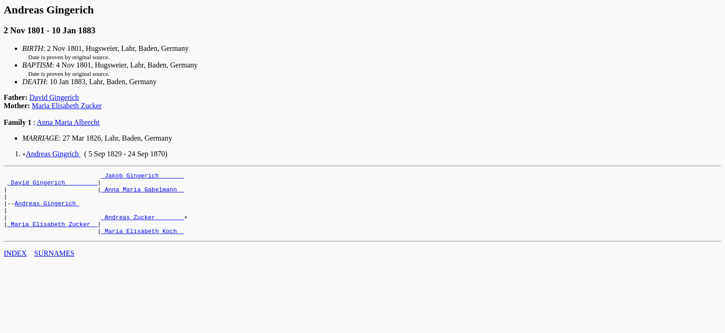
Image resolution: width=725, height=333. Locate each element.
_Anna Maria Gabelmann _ (142, 193)
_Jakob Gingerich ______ (142, 177)
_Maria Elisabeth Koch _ (142, 243)
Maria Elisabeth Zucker (67, 106)
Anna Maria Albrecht (68, 122)
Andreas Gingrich (53, 154)
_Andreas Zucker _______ (142, 226)
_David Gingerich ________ (52, 185)
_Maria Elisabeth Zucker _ (52, 235)
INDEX (15, 266)
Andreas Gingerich (46, 210)
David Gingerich (54, 97)
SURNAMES (54, 266)
